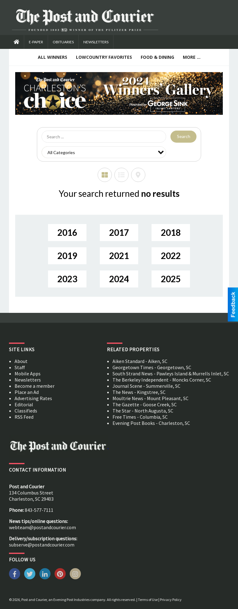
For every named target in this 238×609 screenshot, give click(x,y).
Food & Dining (157, 57)
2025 (171, 279)
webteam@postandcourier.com (42, 527)
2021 (119, 255)
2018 (171, 232)
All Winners (52, 57)
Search (183, 136)
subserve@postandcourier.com (41, 545)
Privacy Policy (171, 599)
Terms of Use (148, 599)
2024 (119, 279)
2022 (171, 255)
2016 (67, 232)
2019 (67, 255)
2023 (67, 279)
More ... (192, 57)
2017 (119, 232)
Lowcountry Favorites (104, 57)
